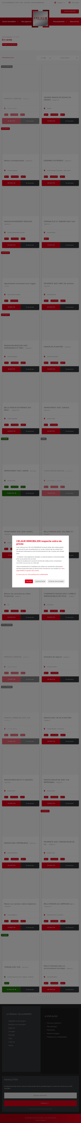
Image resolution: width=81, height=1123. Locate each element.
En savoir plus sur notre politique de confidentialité (32, 574)
